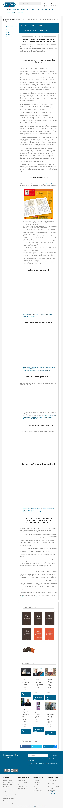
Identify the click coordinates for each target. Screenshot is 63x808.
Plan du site (6, 787)
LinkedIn (16, 770)
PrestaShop (32, 806)
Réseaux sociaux (7, 801)
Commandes (36, 784)
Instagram (12, 770)
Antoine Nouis (50, 184)
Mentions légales (7, 784)
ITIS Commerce (42, 806)
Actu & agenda (30, 25)
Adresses (35, 788)
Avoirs (34, 786)
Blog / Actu (11, 13)
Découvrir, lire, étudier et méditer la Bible (25, 681)
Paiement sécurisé (23, 786)
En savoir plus (25, 694)
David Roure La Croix (50, 415)
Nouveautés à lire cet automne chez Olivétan (38, 716)
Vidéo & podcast (31, 30)
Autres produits (33, 9)
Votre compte (38, 777)
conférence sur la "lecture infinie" (29, 597)
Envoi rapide (21, 780)
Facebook (5, 770)
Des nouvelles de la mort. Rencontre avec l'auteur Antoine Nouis (25, 715)
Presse (23, 9)
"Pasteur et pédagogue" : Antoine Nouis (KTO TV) (37, 370)
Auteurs (16, 9)
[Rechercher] (30, 3)
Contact (20, 13)
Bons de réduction (37, 790)
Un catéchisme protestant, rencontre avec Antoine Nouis (50, 718)
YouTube (8, 770)
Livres (9, 9)
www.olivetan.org (8, 803)
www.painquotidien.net (9, 795)
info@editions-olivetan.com (53, 792)
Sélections (43, 30)
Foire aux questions (23, 788)
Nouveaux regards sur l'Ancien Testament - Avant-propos (50, 683)
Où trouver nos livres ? (9, 782)
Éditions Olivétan (47, 9)
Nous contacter (7, 789)
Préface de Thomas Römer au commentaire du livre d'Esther (39, 683)
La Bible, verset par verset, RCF (32, 512)
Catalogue (11, 26)
